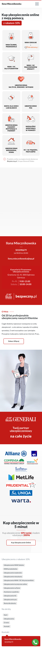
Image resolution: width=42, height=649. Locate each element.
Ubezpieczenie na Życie (12, 588)
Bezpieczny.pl (12, 161)
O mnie (6, 622)
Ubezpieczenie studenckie (13, 573)
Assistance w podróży (11, 592)
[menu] (37, 4)
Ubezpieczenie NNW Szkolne (14, 565)
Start (5, 615)
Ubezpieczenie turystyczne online (15, 584)
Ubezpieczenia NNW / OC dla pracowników (19, 580)
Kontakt (7, 626)
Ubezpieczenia (9, 619)
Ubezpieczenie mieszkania (13, 576)
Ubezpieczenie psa (10, 599)
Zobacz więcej (13, 341)
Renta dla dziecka (10, 603)
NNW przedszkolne (10, 569)
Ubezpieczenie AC (10, 596)
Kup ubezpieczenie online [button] (21, 543)
